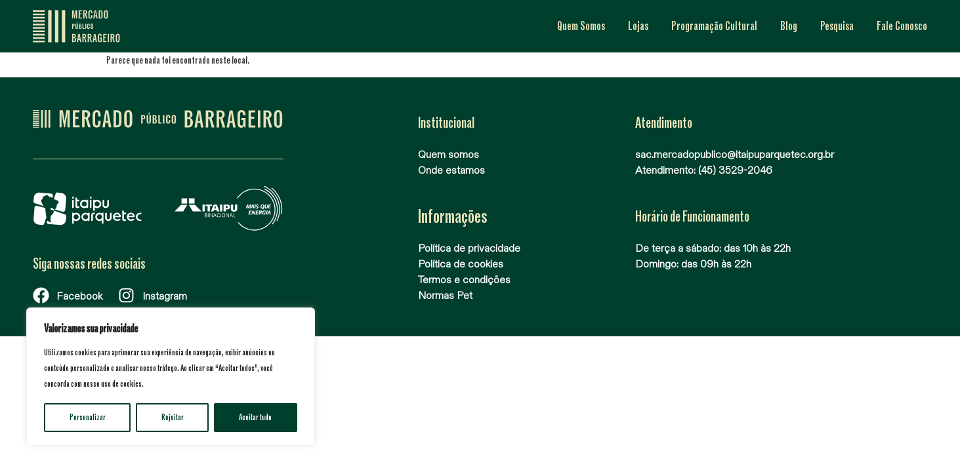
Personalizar (88, 417)
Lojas (638, 26)
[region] (170, 377)
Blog (788, 26)
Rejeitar (172, 417)
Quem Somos (581, 26)
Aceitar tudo (256, 417)
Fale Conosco (902, 26)
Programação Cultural (714, 26)
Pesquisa (837, 26)
